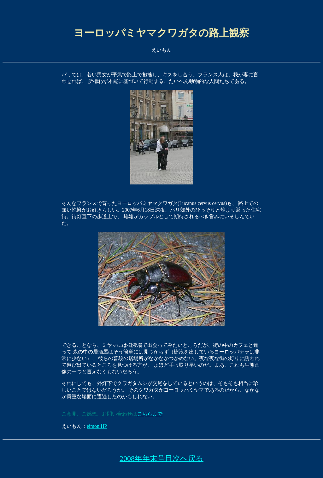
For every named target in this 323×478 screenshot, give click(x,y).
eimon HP (97, 426)
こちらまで (149, 414)
